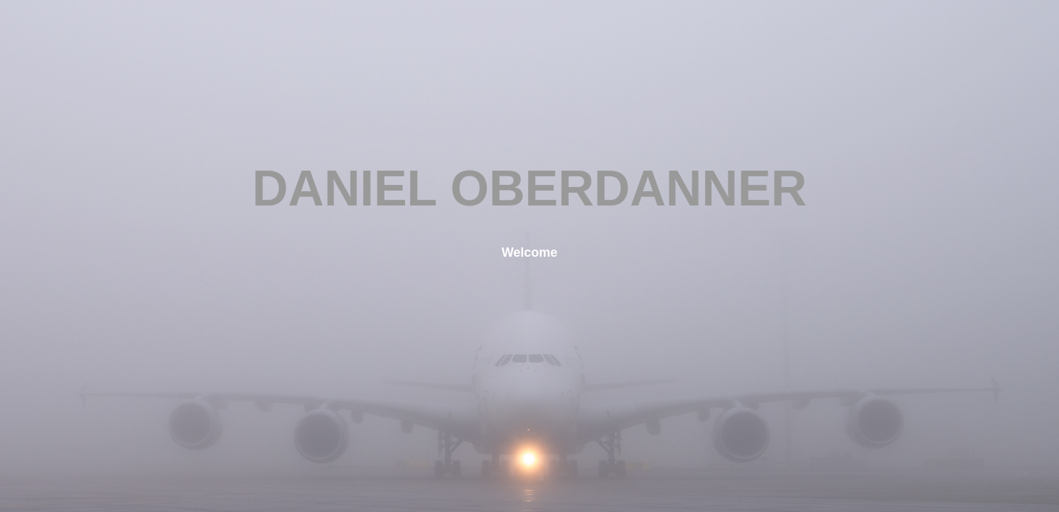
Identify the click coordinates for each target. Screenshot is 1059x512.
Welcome (530, 252)
